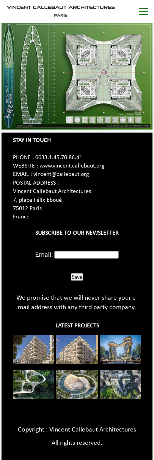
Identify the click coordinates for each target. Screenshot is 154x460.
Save (77, 277)
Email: (44, 254)
